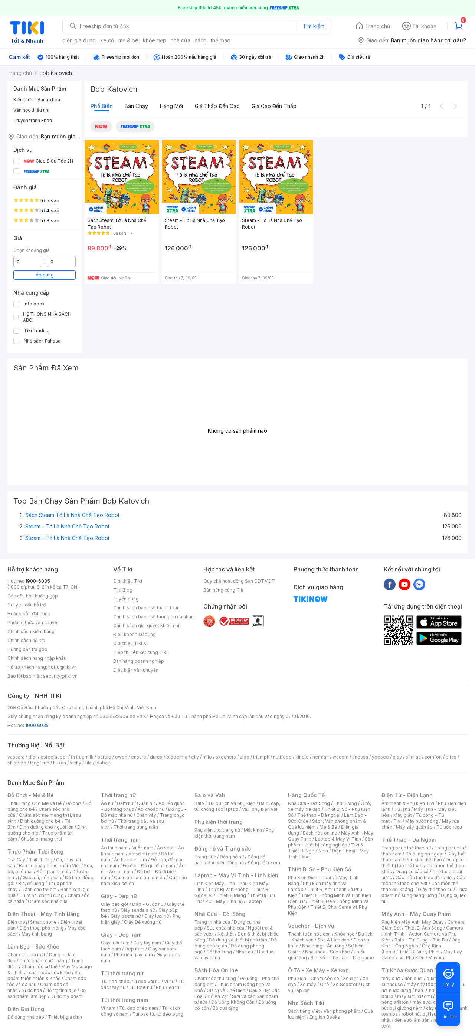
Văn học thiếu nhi (31, 110)
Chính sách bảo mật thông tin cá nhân (153, 616)
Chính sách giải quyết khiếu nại (146, 625)
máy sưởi (391, 978)
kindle (302, 757)
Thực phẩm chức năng (43, 960)
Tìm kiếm (313, 26)
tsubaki (103, 763)
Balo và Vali (209, 795)
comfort (433, 757)
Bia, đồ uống (31, 883)
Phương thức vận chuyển (33, 622)
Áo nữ (107, 803)
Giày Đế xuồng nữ (142, 922)
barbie (104, 757)
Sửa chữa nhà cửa (225, 928)
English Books (324, 1017)
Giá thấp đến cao (217, 106)
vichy (75, 763)
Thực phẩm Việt (63, 865)
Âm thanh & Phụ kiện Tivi (407, 803)
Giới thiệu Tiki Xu (131, 643)
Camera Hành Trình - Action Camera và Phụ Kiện (422, 934)
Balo (199, 803)
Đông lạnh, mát (52, 871)
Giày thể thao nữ (435, 889)
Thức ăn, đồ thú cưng (41, 895)
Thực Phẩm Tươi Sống (35, 851)
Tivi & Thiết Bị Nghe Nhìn (325, 848)
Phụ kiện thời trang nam (234, 833)
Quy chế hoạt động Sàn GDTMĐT (239, 581)
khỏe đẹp (154, 40)
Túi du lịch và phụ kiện (231, 803)
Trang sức (205, 856)
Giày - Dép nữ (119, 896)
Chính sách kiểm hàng (31, 631)
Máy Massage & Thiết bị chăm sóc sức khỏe (49, 969)
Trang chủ (377, 26)
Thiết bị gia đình (65, 1017)
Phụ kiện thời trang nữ (217, 830)
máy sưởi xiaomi (429, 1002)
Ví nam (108, 1008)
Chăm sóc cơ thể (40, 966)
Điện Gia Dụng (25, 1009)
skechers (226, 757)
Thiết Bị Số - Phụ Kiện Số (319, 869)
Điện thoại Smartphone (32, 922)
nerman (320, 757)
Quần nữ (146, 803)
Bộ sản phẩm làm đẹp (46, 993)
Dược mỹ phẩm (66, 996)
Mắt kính (253, 830)
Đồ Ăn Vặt (217, 996)
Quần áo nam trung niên (139, 877)
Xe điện (351, 978)
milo (207, 757)
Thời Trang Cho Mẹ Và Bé (34, 803)
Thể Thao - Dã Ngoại (408, 839)
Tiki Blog (122, 590)
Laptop (254, 901)
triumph (261, 757)
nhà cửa (180, 40)
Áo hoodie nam (130, 859)
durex (156, 757)
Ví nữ (169, 981)
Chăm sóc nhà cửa (48, 901)
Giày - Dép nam (121, 934)
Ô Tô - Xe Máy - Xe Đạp (318, 970)
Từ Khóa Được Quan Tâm (413, 970)
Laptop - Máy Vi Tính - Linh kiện (236, 875)
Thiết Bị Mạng (231, 895)
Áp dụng (45, 275)
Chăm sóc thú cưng (215, 978)
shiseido (16, 763)
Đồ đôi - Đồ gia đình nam (149, 865)
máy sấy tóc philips (428, 984)
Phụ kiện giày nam (133, 954)
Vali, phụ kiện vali (260, 809)
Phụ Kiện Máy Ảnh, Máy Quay (412, 922)
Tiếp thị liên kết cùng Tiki (140, 652)
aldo (244, 757)
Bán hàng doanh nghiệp (138, 661)
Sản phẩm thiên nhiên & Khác (45, 975)
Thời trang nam (120, 839)
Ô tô (324, 984)
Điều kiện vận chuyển (135, 670)
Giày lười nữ (156, 916)
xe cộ (107, 40)
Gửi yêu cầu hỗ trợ (26, 604)
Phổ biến (102, 106)
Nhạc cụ (244, 951)
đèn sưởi (413, 978)
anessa (360, 757)
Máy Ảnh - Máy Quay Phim (416, 914)
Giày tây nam (147, 943)
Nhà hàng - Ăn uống (323, 946)
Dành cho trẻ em (39, 889)
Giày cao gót (114, 904)
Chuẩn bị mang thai (41, 839)
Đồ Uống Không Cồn (233, 1002)
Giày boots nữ (126, 916)
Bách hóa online (320, 833)
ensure (138, 757)
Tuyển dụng (126, 599)
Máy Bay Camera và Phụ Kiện (421, 954)
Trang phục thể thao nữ (406, 848)
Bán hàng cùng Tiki (224, 590)
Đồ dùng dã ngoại (424, 854)
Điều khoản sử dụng (134, 634)
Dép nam (134, 949)
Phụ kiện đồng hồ (225, 862)
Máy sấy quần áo (414, 827)
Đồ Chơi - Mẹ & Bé (30, 795)
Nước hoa (32, 990)
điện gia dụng (79, 40)
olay (397, 757)
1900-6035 (37, 581)
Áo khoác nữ (151, 809)
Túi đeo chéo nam (138, 1008)
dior (32, 757)
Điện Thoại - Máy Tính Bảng (43, 914)
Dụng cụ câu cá (412, 871)
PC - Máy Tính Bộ (224, 901)
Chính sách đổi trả (26, 640)
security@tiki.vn (60, 676)
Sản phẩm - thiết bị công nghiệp (330, 842)
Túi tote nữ (140, 987)
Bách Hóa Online (216, 970)
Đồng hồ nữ (232, 856)
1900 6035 (37, 725)
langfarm (39, 763)
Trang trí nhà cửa (212, 922)
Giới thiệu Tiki (127, 581)
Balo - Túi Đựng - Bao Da (421, 940)
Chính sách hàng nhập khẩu (36, 658)
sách (200, 40)
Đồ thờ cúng (219, 951)
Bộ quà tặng (225, 1008)
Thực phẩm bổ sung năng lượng (424, 892)
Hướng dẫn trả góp (27, 649)
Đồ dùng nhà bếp (25, 1017)
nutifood (282, 757)
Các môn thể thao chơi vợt (423, 880)
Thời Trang (345, 803)
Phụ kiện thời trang (218, 822)
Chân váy (146, 815)
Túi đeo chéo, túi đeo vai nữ (130, 981)
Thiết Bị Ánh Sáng (423, 928)
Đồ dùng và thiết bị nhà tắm (238, 940)
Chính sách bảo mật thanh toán (146, 607)
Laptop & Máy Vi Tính (338, 839)
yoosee (380, 757)
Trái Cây (16, 859)
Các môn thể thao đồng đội (424, 877)
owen (121, 757)
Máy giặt (402, 815)
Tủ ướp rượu (449, 827)
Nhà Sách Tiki (306, 1003)
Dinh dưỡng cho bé (40, 821)
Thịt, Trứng (40, 859)
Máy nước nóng (421, 821)
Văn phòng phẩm (342, 1011)
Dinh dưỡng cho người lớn (46, 827)
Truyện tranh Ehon (32, 120)
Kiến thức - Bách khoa (36, 99)
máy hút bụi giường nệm (420, 1005)
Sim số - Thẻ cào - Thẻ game (342, 957)
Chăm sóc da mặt (26, 954)
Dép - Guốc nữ (147, 904)
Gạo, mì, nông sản (42, 877)
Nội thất (225, 934)
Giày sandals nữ (138, 910)
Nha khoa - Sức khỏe (327, 951)
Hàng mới (171, 106)
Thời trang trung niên (136, 827)
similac (413, 757)
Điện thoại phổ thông (41, 928)
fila (88, 763)
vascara (15, 757)
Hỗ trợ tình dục (61, 990)
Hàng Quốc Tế (306, 795)
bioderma (176, 757)
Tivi (397, 821)
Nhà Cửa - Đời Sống (219, 914)
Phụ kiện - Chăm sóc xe (313, 978)
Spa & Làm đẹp (333, 940)
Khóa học (344, 934)
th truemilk (82, 757)
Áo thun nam (114, 848)
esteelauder (53, 757)
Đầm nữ (125, 803)
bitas (451, 757)
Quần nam (142, 848)
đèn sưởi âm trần (412, 1020)
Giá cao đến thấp (274, 106)
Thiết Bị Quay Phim (419, 951)
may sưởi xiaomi (414, 996)
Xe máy (308, 984)
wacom (340, 757)
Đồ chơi (74, 803)
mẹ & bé (128, 40)
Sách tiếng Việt (304, 1011)
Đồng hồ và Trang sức (222, 848)
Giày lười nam (115, 943)
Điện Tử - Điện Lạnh (407, 795)
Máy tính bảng (37, 934)
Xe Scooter (345, 984)
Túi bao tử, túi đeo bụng (157, 1014)
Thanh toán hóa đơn (309, 934)
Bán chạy (136, 106)
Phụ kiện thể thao (423, 859)
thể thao (220, 40)
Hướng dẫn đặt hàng (28, 613)
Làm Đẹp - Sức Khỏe (33, 946)
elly (195, 757)
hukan (59, 763)
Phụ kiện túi (168, 987)
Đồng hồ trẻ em (264, 862)
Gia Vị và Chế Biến (226, 990)
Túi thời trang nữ (122, 973)
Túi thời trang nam (124, 1000)
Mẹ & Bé (328, 827)
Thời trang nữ (118, 795)
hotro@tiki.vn (62, 667)
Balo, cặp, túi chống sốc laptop (237, 806)
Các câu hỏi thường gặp (32, 596)
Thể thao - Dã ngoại (318, 815)
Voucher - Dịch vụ (311, 926)
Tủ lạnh (402, 809)
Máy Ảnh (437, 957)
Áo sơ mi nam (142, 854)
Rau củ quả (31, 865)
